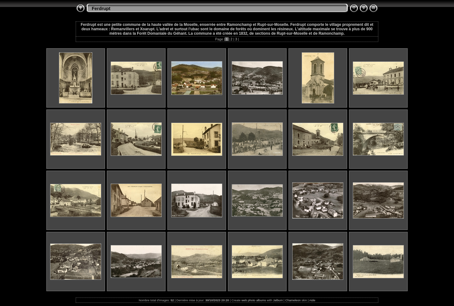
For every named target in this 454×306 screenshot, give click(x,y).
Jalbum (278, 300)
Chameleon (293, 300)
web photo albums (254, 300)
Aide (312, 300)
